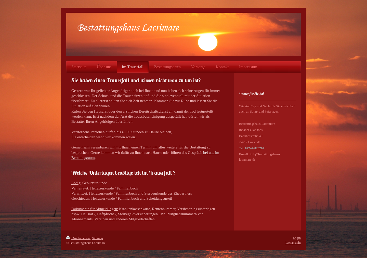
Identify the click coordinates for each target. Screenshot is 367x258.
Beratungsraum (83, 158)
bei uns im (211, 153)
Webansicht (293, 243)
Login (297, 238)
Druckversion (78, 238)
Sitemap (97, 238)
